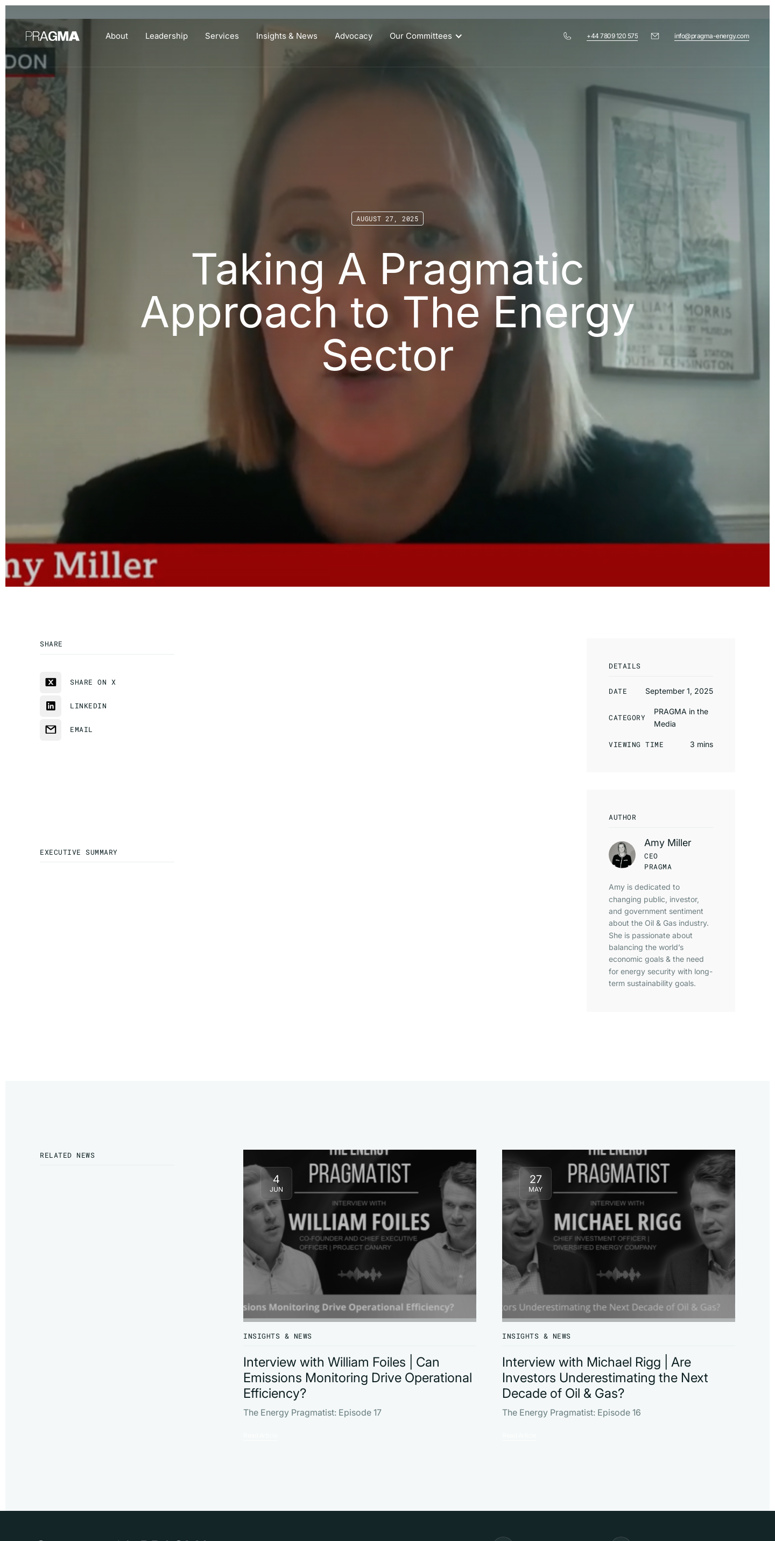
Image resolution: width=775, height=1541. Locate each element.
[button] (432, 36)
